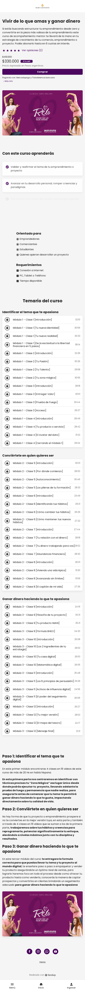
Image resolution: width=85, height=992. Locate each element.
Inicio (42, 962)
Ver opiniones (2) (32, 50)
